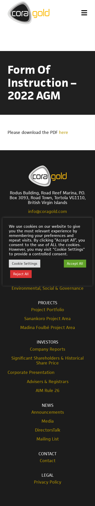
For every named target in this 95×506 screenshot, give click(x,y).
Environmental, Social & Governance (48, 288)
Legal (48, 475)
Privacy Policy (47, 482)
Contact (47, 454)
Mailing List (47, 439)
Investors (47, 342)
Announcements (47, 412)
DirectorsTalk (47, 430)
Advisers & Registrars (47, 381)
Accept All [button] (75, 263)
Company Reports (47, 349)
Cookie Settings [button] (24, 263)
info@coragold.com (47, 211)
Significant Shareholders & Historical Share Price (47, 360)
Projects (47, 303)
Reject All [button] (21, 274)
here (63, 132)
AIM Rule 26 (48, 390)
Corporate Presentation (31, 372)
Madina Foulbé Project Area (47, 327)
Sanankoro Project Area (47, 318)
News (47, 405)
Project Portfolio (47, 309)
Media (48, 421)
